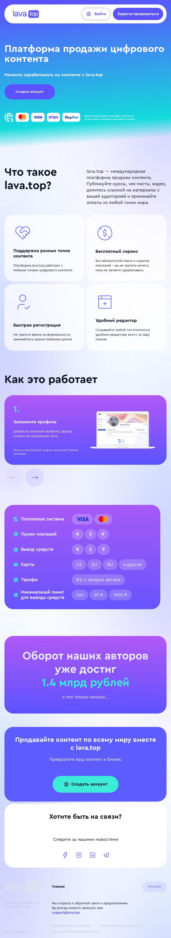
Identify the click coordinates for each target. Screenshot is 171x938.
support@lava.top (66, 912)
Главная (58, 886)
